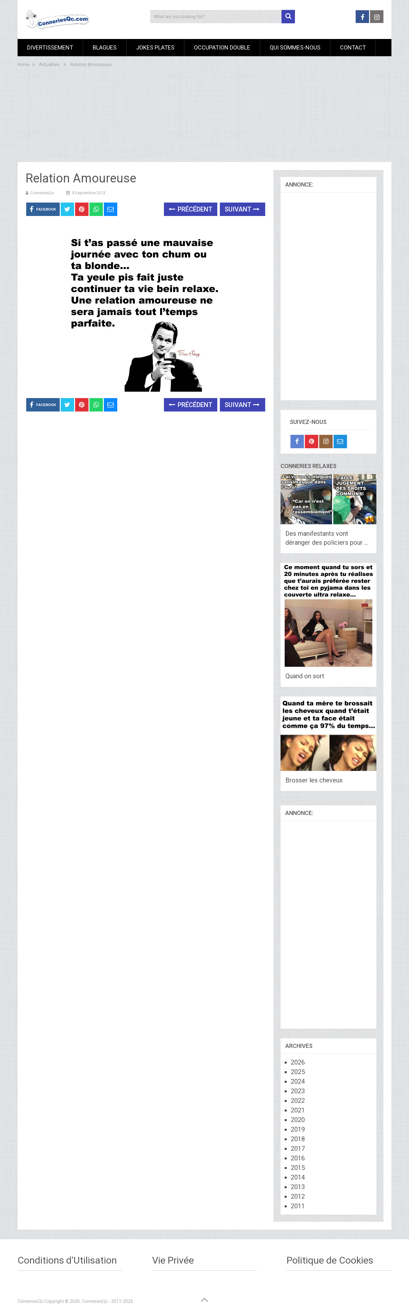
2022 (298, 1100)
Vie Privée (173, 1260)
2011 (298, 1206)
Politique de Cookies (330, 1260)
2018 (298, 1139)
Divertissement (50, 47)
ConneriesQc (42, 192)
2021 (298, 1110)
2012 (298, 1196)
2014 (298, 1177)
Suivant (242, 209)
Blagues (105, 47)
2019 (298, 1129)
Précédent (190, 209)
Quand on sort (304, 676)
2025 (298, 1072)
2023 (298, 1091)
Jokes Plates (155, 47)
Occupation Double (222, 47)
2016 (298, 1158)
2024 (298, 1081)
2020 (298, 1120)
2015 (298, 1168)
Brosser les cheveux (314, 780)
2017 (298, 1148)
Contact (353, 47)
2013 (298, 1187)
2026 (298, 1062)
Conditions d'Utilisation (67, 1260)
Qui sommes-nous (295, 47)
